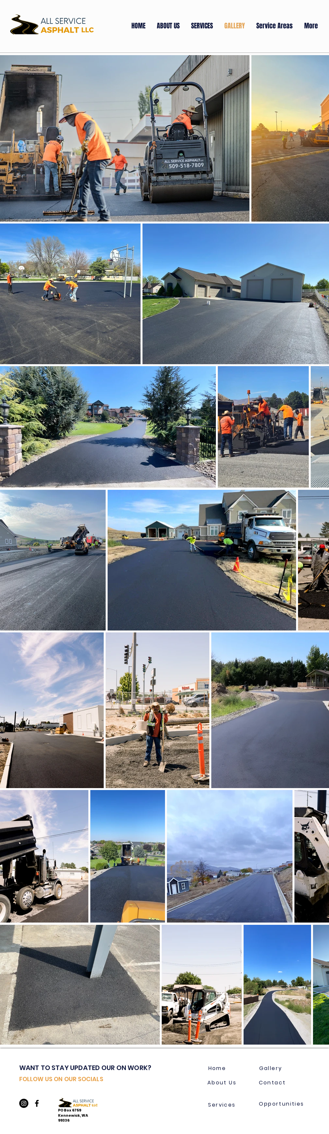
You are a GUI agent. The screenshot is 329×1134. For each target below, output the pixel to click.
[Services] (222, 1104)
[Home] (217, 1068)
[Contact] (272, 1082)
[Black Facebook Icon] (36, 1103)
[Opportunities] (282, 1103)
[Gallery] (271, 1068)
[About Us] (222, 1082)
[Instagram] (23, 1103)
